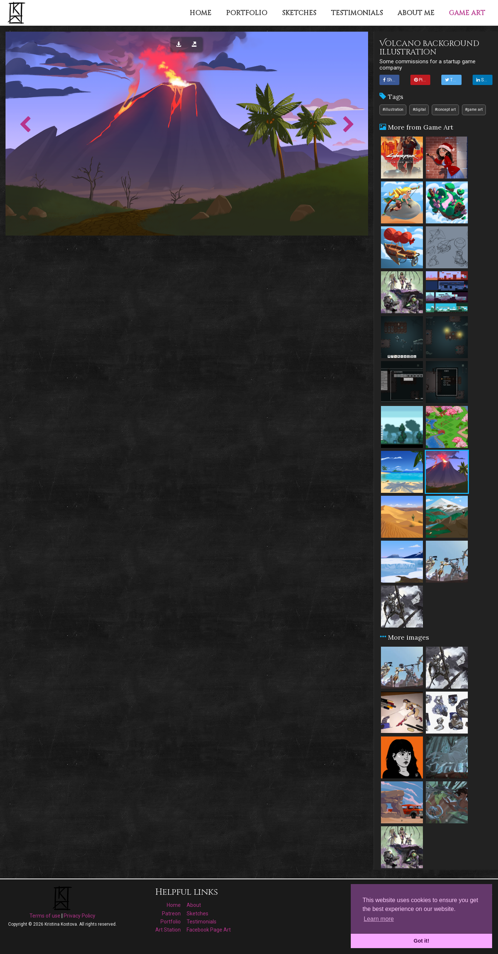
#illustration (392, 109)
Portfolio (170, 922)
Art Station (168, 930)
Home (174, 905)
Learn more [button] (379, 919)
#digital (419, 109)
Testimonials (201, 922)
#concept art (445, 109)
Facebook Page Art (209, 930)
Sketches (197, 913)
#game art (474, 109)
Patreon (171, 913)
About (194, 905)
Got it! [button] (421, 941)
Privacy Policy (79, 916)
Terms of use (44, 916)
